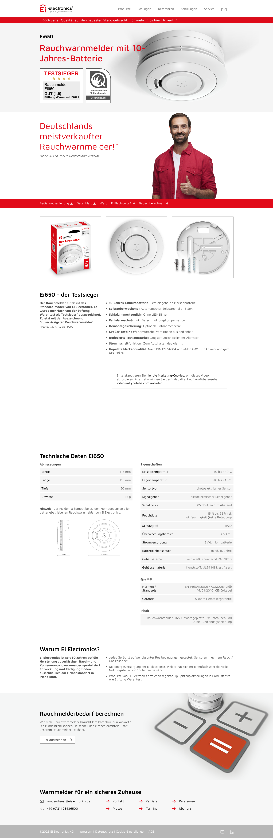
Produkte (124, 9)
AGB (152, 831)
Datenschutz (104, 831)
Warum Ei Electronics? (115, 203)
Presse (117, 808)
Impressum (84, 831)
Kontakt (118, 801)
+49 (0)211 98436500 (62, 808)
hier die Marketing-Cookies (165, 375)
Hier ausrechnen (54, 740)
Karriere (151, 801)
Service (209, 9)
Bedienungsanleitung (54, 203)
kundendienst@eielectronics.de (68, 801)
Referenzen (166, 9)
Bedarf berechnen (151, 203)
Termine (151, 808)
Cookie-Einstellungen (130, 831)
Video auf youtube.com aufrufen (139, 383)
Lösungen (144, 9)
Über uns (185, 808)
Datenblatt (84, 203)
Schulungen (189, 9)
